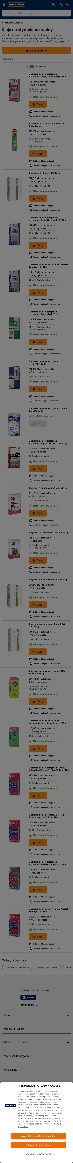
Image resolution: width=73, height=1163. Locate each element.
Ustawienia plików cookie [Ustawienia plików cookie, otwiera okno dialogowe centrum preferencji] (38, 1154)
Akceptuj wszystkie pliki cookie (38, 1136)
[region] (36, 1122)
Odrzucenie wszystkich (38, 1145)
